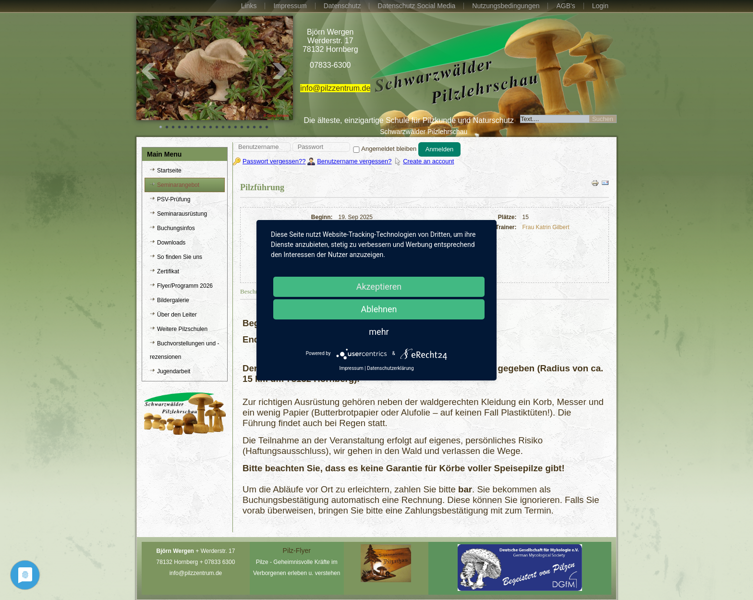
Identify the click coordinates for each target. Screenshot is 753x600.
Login (600, 6)
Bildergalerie (173, 300)
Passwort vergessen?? (274, 161)
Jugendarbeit (173, 371)
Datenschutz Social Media (416, 6)
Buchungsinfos (176, 228)
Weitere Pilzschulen (182, 329)
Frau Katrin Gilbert (546, 227)
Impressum (289, 6)
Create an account (428, 161)
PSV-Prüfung (173, 199)
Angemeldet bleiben (384, 148)
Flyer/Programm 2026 (185, 285)
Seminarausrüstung (182, 213)
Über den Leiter (177, 314)
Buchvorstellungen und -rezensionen (184, 350)
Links (249, 6)
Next (280, 71)
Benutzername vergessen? (354, 161)
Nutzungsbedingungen (505, 6)
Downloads (171, 242)
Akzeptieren (379, 287)
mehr (379, 332)
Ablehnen (379, 309)
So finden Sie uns (179, 257)
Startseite (169, 170)
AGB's (565, 6)
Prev (149, 71)
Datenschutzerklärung (390, 368)
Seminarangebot (178, 185)
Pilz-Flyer (297, 550)
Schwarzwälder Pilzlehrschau (423, 131)
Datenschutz (342, 6)
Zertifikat (168, 271)
